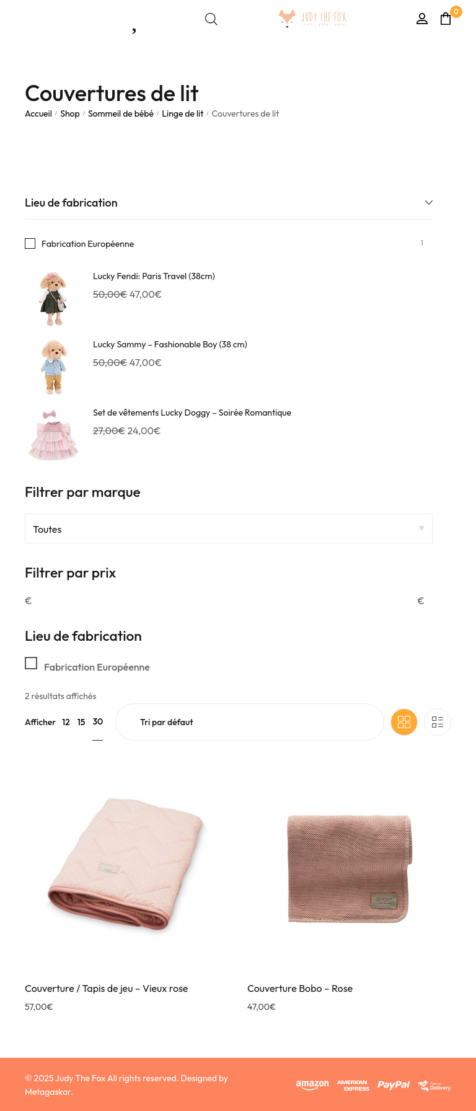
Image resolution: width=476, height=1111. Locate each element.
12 (66, 722)
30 (97, 721)
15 (81, 722)
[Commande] (249, 722)
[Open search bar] (211, 19)
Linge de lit (182, 113)
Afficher (40, 722)
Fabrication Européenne (88, 243)
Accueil (38, 113)
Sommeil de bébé (121, 113)
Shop (70, 113)
